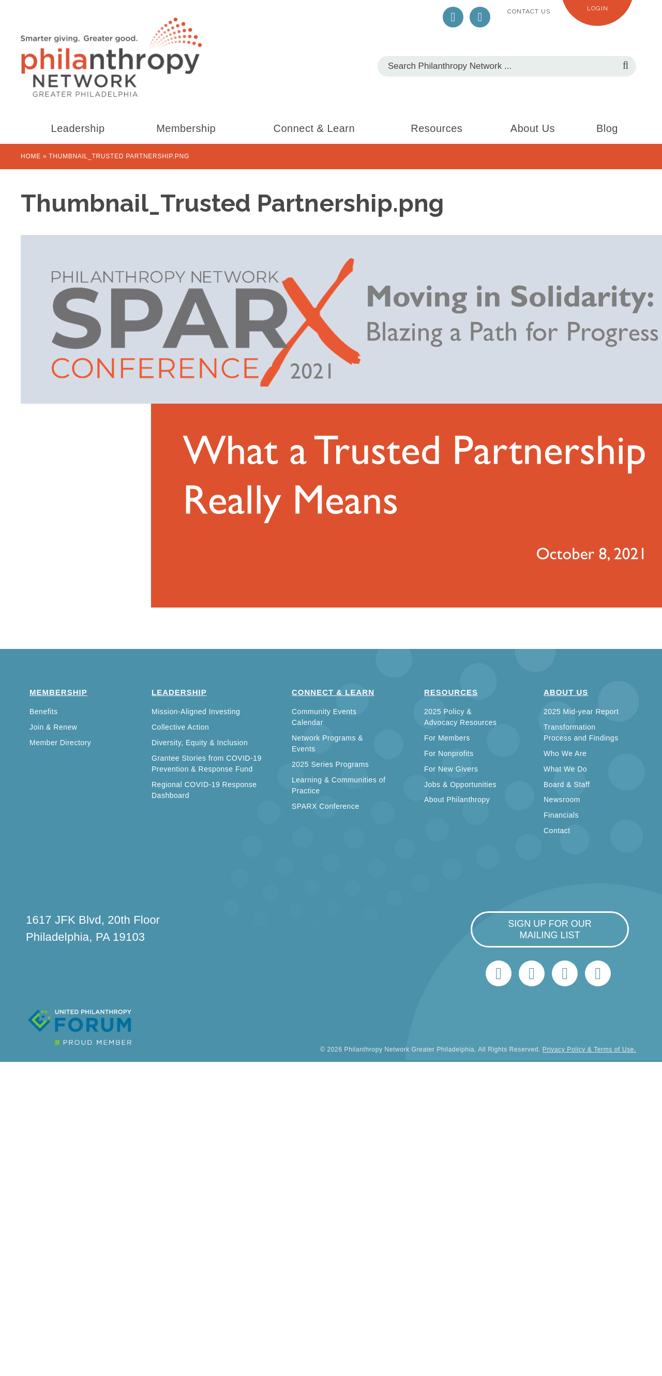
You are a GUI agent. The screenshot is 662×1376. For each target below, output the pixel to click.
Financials (561, 815)
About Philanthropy (457, 799)
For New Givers (451, 769)
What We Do (565, 769)
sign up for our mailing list (550, 929)
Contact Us (528, 11)
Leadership (78, 128)
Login (597, 8)
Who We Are (565, 753)
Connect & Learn (314, 128)
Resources (436, 128)
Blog (607, 128)
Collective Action (180, 727)
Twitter (453, 17)
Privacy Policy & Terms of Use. (589, 1049)
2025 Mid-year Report (581, 711)
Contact (557, 830)
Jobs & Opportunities (460, 784)
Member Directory (60, 742)
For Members (447, 738)
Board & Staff (567, 784)
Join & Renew (53, 727)
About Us (532, 128)
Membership (186, 128)
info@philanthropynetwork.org (565, 973)
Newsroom (562, 799)
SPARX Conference (325, 806)
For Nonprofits (449, 753)
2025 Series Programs (330, 764)
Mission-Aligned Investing (196, 711)
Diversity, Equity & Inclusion (200, 742)
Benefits (43, 711)
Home (31, 156)
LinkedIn (480, 17)
